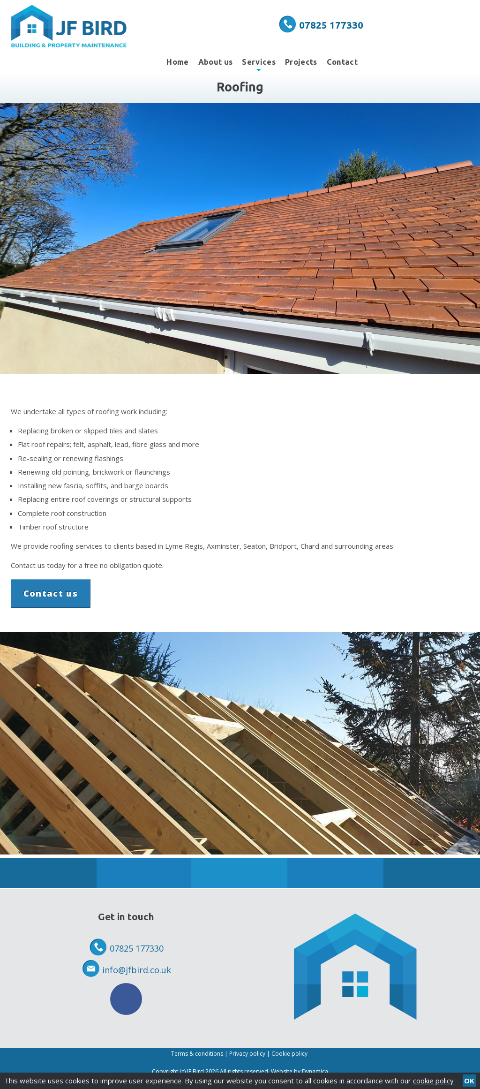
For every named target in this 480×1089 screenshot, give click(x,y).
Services (259, 65)
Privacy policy (247, 1054)
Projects (301, 62)
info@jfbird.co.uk (136, 970)
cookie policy (433, 1080)
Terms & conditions (197, 1054)
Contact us (50, 593)
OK (469, 1080)
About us (215, 62)
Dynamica (315, 1071)
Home (177, 62)
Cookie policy (289, 1054)
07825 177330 (331, 24)
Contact (342, 62)
